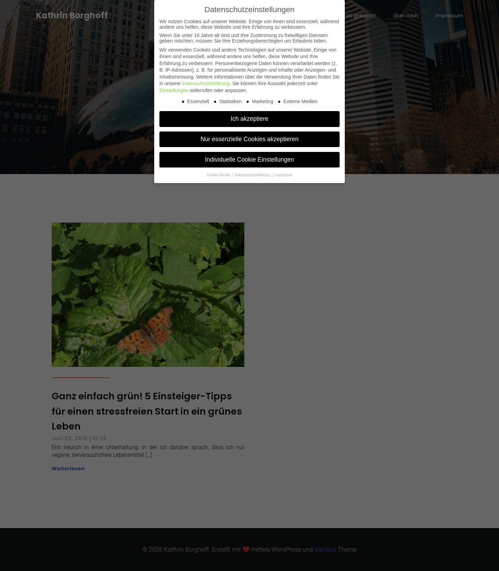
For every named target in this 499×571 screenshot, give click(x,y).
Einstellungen (174, 90)
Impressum (283, 175)
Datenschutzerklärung (205, 83)
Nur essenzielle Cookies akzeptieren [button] (249, 139)
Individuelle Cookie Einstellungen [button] (249, 159)
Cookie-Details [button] (219, 175)
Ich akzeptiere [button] (250, 118)
